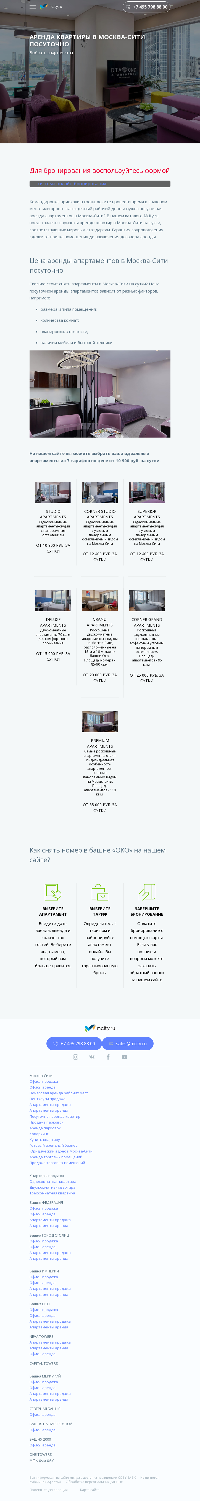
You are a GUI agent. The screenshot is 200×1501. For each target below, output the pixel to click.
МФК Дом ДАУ (42, 1460)
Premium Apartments (100, 743)
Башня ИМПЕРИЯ (44, 1271)
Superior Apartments (147, 514)
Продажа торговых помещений (57, 1162)
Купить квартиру (45, 1139)
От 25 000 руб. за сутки (147, 678)
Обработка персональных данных (94, 1482)
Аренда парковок (45, 1127)
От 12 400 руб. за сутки (100, 556)
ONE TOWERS (41, 1454)
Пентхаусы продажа (47, 1098)
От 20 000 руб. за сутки (100, 677)
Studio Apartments (53, 514)
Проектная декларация (49, 1490)
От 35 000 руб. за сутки (100, 807)
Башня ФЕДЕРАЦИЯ (46, 1202)
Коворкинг (39, 1133)
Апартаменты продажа (50, 1104)
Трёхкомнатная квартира (52, 1193)
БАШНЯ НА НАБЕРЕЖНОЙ (51, 1423)
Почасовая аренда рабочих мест (59, 1092)
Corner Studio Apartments (100, 514)
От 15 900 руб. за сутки (53, 656)
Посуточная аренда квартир (55, 1116)
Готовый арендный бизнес (53, 1145)
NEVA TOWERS (42, 1336)
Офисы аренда (43, 1087)
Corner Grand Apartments (146, 622)
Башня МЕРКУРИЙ (45, 1376)
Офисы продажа (44, 1081)
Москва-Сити (41, 1075)
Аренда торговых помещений (56, 1156)
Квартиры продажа (47, 1175)
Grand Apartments (100, 622)
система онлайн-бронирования (72, 184)
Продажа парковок (47, 1122)
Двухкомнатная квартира (52, 1187)
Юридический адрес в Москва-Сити (61, 1151)
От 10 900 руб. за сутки (53, 548)
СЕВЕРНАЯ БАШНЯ (45, 1408)
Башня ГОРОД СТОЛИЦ (49, 1235)
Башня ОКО (40, 1303)
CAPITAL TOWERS (44, 1363)
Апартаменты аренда (49, 1110)
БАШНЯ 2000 (40, 1439)
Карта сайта (89, 1490)
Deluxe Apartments (53, 622)
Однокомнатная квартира (53, 1181)
